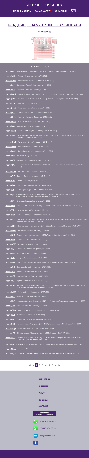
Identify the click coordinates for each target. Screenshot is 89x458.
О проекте (43, 386)
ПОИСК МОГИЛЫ (22, 11)
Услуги (42, 393)
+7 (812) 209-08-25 (44, 421)
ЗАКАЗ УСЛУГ (42, 11)
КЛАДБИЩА (61, 11)
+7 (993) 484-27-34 (44, 428)
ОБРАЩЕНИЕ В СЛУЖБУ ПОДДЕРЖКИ (44, 414)
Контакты (43, 400)
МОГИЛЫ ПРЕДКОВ (44, 5)
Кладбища (43, 405)
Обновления (44, 379)
